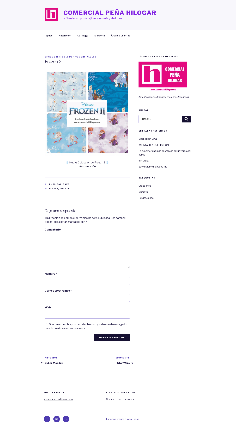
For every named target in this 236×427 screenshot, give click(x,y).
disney (53, 189)
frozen (65, 189)
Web (48, 307)
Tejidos (48, 35)
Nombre (51, 273)
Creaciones (145, 185)
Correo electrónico (58, 290)
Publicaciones (59, 184)
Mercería (99, 35)
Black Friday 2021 (148, 138)
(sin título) (144, 160)
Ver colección (87, 166)
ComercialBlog (86, 57)
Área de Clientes (120, 35)
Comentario (53, 229)
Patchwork (65, 35)
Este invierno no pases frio (153, 166)
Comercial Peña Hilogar (110, 12)
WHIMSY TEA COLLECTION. (154, 145)
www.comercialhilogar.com (58, 399)
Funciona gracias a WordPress (122, 419)
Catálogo (82, 35)
